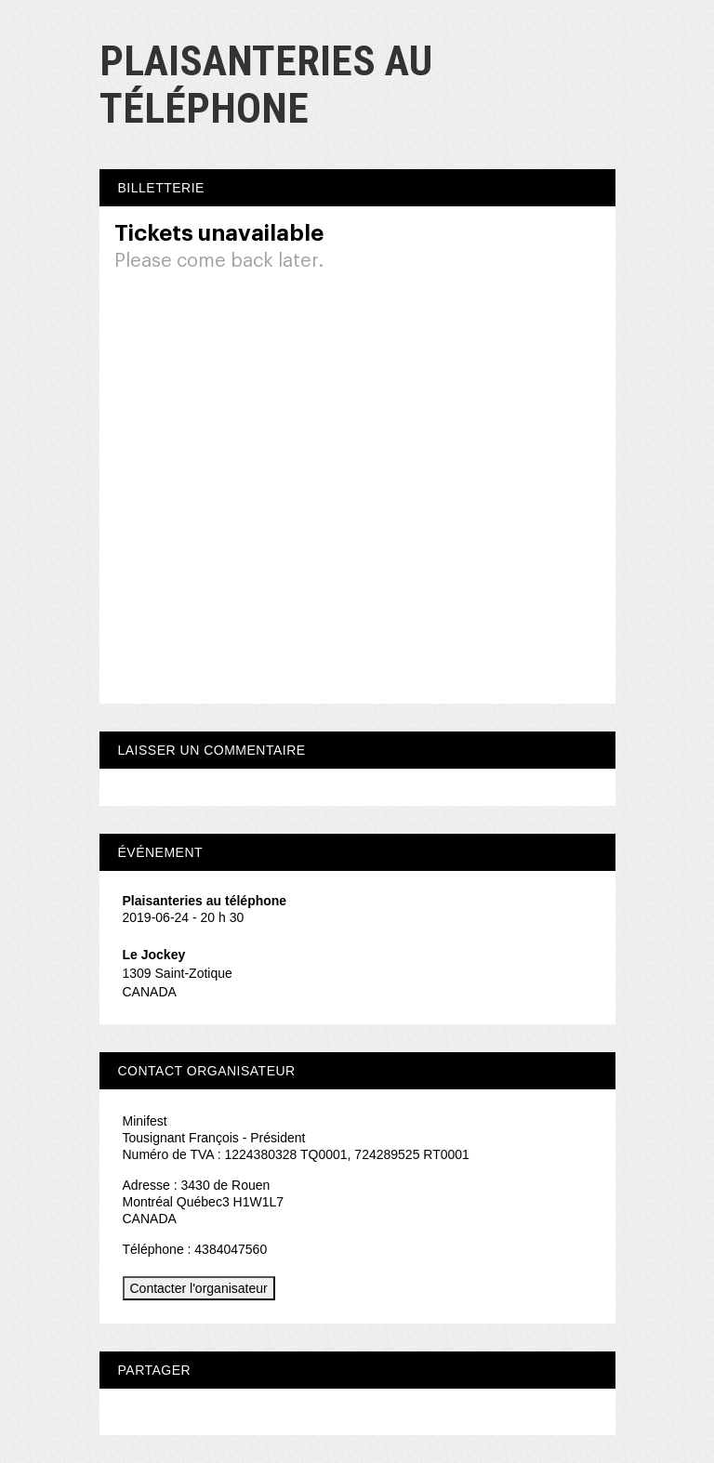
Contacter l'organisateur (199, 1288)
